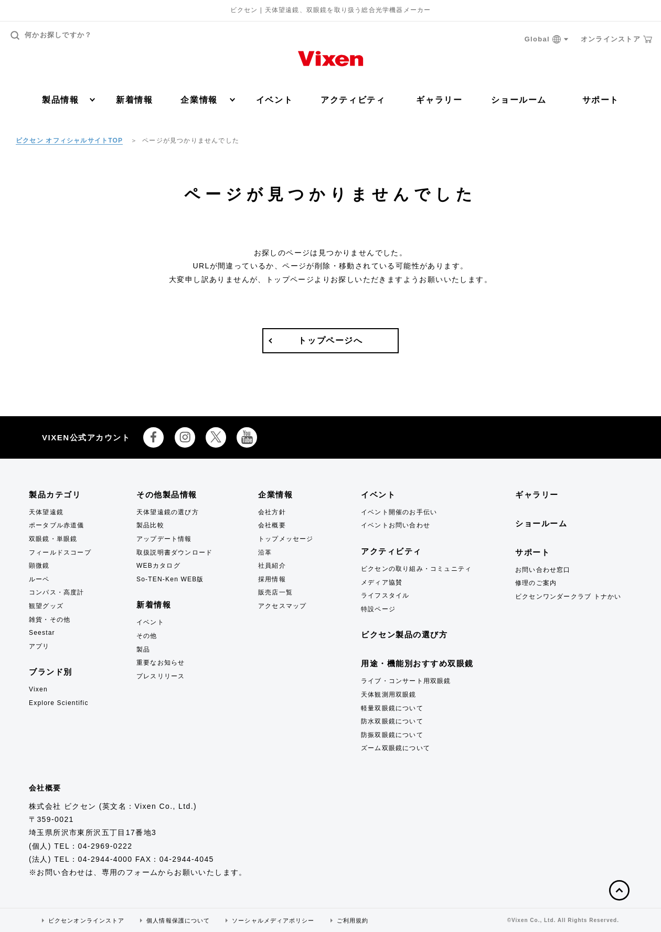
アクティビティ (353, 99)
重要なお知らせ (160, 662)
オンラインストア (616, 39)
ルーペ (39, 579)
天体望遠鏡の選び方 (167, 512)
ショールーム (519, 99)
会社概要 (272, 525)
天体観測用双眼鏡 (389, 694)
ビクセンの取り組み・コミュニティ (416, 568)
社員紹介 (272, 565)
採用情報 (272, 579)
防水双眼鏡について (392, 721)
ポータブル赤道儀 (56, 525)
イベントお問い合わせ (395, 525)
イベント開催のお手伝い (399, 512)
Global (547, 39)
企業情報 (207, 99)
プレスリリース (160, 676)
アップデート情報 (164, 539)
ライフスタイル (385, 595)
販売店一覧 (275, 592)
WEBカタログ (158, 565)
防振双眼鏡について (392, 735)
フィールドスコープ (60, 552)
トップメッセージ (286, 539)
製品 (143, 649)
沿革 (265, 552)
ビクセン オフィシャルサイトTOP (69, 140)
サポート (600, 99)
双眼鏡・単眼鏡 (53, 539)
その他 (146, 636)
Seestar (42, 632)
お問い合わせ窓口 (543, 569)
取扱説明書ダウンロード (174, 552)
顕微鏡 (39, 565)
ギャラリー (439, 99)
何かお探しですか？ (51, 35)
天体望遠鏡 (46, 512)
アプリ (39, 646)
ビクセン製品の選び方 (404, 634)
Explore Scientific (59, 703)
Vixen (38, 689)
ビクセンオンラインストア (86, 920)
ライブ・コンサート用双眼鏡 (406, 681)
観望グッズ (46, 606)
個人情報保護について (178, 920)
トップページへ (330, 340)
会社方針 (272, 512)
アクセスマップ (282, 606)
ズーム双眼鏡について (395, 748)
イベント (274, 99)
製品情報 (68, 99)
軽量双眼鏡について (392, 708)
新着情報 (134, 99)
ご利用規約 (353, 920)
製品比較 (150, 525)
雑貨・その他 (49, 619)
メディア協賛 (381, 582)
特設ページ (378, 609)
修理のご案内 (536, 583)
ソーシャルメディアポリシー (273, 920)
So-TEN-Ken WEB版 (170, 579)
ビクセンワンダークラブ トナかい (568, 596)
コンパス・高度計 (56, 592)
